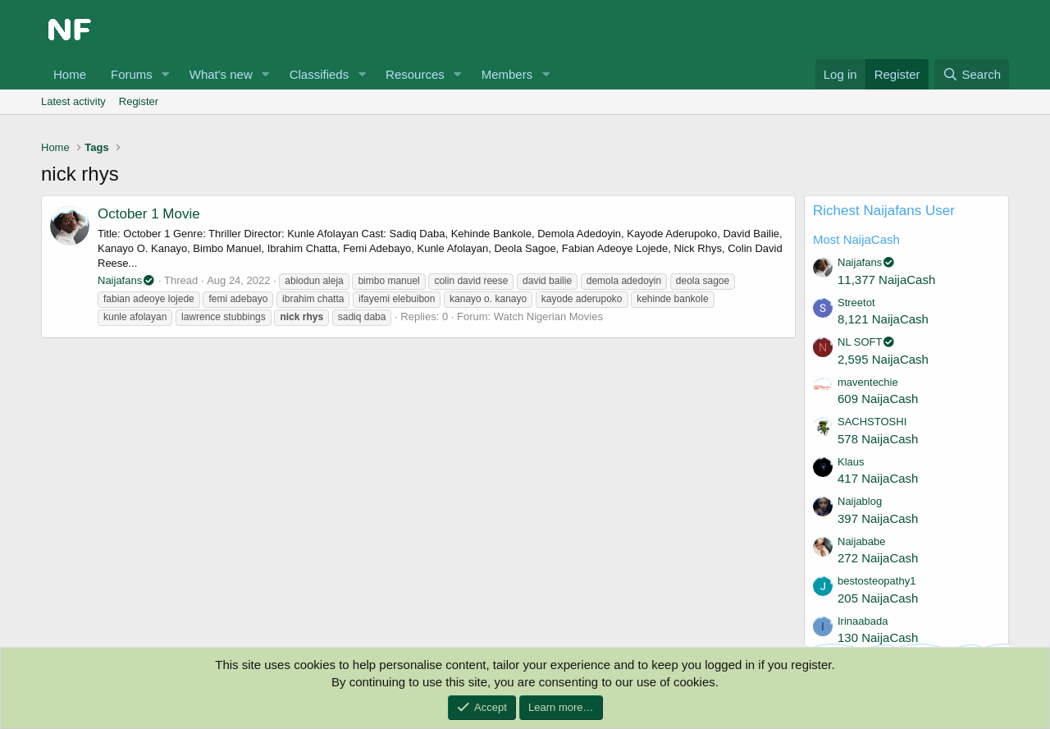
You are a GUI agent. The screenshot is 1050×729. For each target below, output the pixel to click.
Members (507, 74)
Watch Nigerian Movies (548, 316)
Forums (132, 74)
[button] (165, 74)
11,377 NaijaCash (886, 280)
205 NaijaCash (878, 598)
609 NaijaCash (878, 399)
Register (138, 101)
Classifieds (319, 74)
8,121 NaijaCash (883, 319)
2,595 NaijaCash (883, 359)
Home (69, 74)
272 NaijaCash (878, 558)
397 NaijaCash (878, 518)
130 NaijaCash (878, 637)
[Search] (971, 74)
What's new (221, 74)
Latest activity (73, 101)
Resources (415, 74)
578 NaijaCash (878, 439)
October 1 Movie (149, 214)
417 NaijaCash (878, 478)
